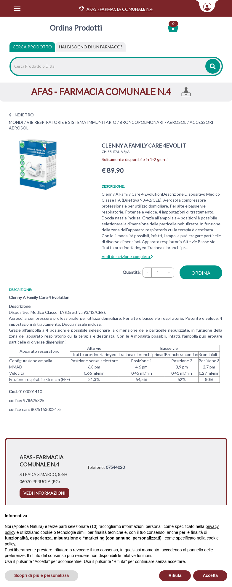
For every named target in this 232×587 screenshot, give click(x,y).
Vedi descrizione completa (127, 256)
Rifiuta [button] (175, 575)
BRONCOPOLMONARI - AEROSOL (153, 122)
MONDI (16, 122)
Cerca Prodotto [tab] (32, 46)
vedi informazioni (44, 493)
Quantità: (132, 272)
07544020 (115, 467)
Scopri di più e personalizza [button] (41, 575)
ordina (200, 273)
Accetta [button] (210, 575)
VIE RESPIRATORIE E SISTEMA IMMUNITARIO (71, 122)
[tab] (91, 47)
